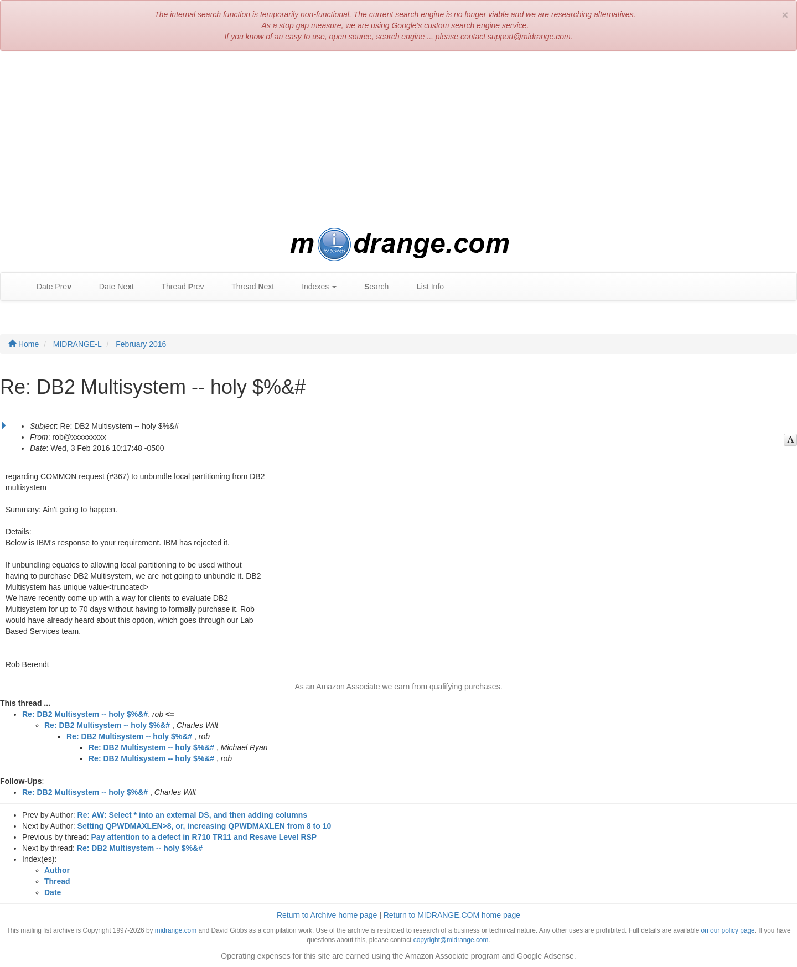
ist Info (424, 287)
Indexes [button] (314, 287)
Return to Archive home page (327, 915)
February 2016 (141, 344)
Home (23, 344)
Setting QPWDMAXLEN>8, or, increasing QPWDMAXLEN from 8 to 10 (204, 826)
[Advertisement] (398, 139)
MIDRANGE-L (77, 344)
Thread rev (177, 287)
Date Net (111, 287)
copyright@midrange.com (451, 940)
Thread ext (248, 287)
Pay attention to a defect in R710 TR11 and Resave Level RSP (204, 837)
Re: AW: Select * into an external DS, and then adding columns (192, 814)
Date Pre (48, 287)
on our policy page (728, 930)
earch (371, 287)
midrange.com (175, 930)
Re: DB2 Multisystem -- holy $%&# (85, 714)
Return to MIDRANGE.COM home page (452, 915)
